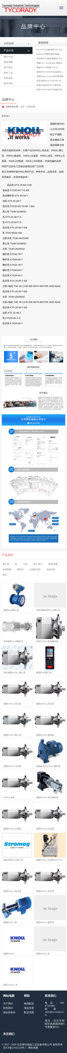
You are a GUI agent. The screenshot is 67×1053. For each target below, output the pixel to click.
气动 (25, 564)
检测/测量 (8, 62)
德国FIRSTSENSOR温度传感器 (51, 72)
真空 (5, 575)
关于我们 (8, 1003)
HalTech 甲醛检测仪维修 (47, 54)
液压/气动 (8, 57)
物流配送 (29, 1003)
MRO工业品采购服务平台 (20, 8)
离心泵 (6, 564)
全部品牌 (16, 43)
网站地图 (33, 1047)
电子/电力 (8, 67)
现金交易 (29, 1008)
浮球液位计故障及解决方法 (49, 58)
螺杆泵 (20, 569)
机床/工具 (8, 73)
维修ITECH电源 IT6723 (47, 67)
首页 (22, 106)
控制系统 (7, 569)
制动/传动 (8, 83)
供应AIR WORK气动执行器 (49, 89)
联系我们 (8, 1008)
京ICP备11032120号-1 (14, 1047)
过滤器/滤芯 (35, 569)
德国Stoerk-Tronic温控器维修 (49, 76)
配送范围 (29, 1012)
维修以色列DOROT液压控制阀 (50, 85)
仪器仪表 (51, 569)
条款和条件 (9, 1012)
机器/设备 (8, 78)
